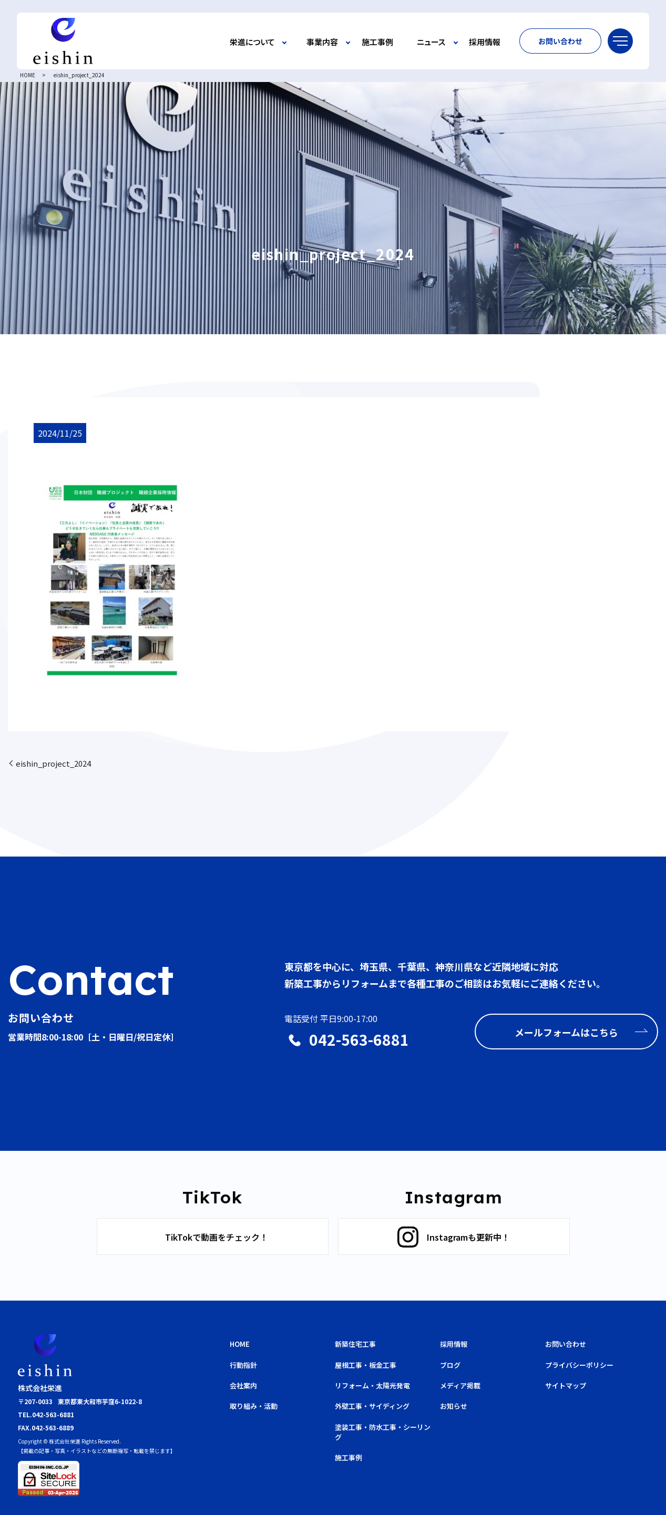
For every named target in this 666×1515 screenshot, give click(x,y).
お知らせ (453, 1406)
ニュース (431, 42)
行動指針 (243, 1365)
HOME (27, 75)
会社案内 (243, 1385)
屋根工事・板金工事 (365, 1365)
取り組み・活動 (254, 1406)
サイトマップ (565, 1385)
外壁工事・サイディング (372, 1406)
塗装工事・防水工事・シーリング (383, 1432)
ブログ (450, 1365)
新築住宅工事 (355, 1344)
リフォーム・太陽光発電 (372, 1385)
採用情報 (484, 42)
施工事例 (377, 42)
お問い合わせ (560, 41)
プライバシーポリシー (579, 1365)
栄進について (252, 42)
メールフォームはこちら (566, 1032)
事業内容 (322, 42)
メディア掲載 (460, 1385)
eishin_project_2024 (53, 763)
